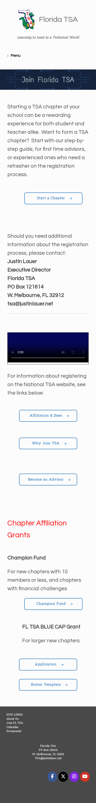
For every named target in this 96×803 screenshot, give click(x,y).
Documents (13, 731)
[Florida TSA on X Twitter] (63, 777)
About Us (12, 719)
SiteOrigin (45, 794)
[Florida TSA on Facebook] (52, 777)
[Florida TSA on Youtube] (85, 777)
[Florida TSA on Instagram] (74, 777)
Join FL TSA (14, 723)
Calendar (12, 727)
